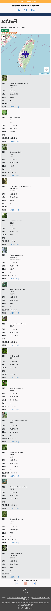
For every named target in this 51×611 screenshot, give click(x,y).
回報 (18, 10)
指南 (33, 10)
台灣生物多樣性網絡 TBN (15, 597)
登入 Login (20, 1)
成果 (25, 10)
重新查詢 (5, 30)
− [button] (4, 39)
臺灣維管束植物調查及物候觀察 (25, 5)
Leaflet (41, 73)
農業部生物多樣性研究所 (40, 597)
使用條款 (30, 605)
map (25, 54)
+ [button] (4, 36)
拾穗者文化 (28, 608)
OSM (48, 73)
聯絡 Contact (32, 1)
